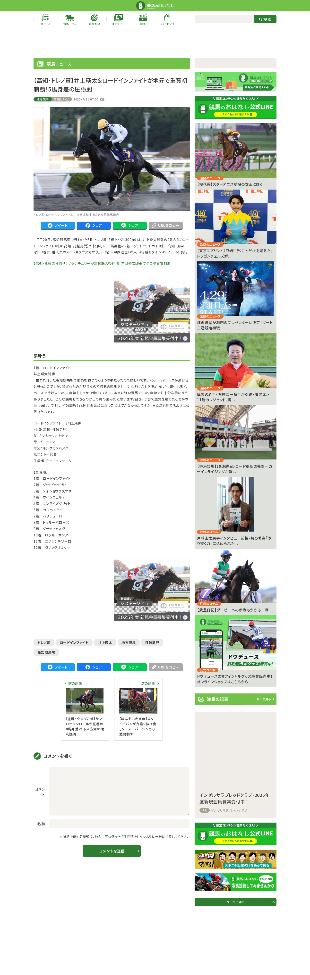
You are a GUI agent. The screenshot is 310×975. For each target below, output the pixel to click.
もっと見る (264, 699)
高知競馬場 (46, 652)
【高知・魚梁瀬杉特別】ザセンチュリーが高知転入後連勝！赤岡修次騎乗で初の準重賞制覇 (102, 263)
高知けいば (61, 99)
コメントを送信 (111, 850)
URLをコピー (165, 225)
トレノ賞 (43, 642)
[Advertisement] (155, 43)
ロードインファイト (74, 642)
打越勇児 (152, 642)
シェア (93, 225)
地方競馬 (42, 99)
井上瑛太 (105, 642)
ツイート (58, 225)
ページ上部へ (235, 902)
